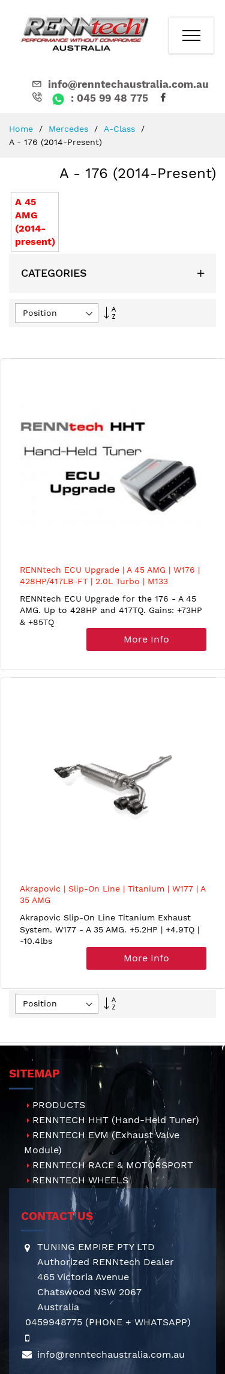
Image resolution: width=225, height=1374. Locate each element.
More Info (146, 639)
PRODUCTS (58, 1105)
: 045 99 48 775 (89, 98)
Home (22, 129)
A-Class (121, 129)
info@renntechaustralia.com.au (119, 84)
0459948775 (53, 1322)
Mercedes (70, 129)
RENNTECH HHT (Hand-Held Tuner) (115, 1120)
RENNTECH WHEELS (80, 1180)
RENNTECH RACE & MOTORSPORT (112, 1165)
